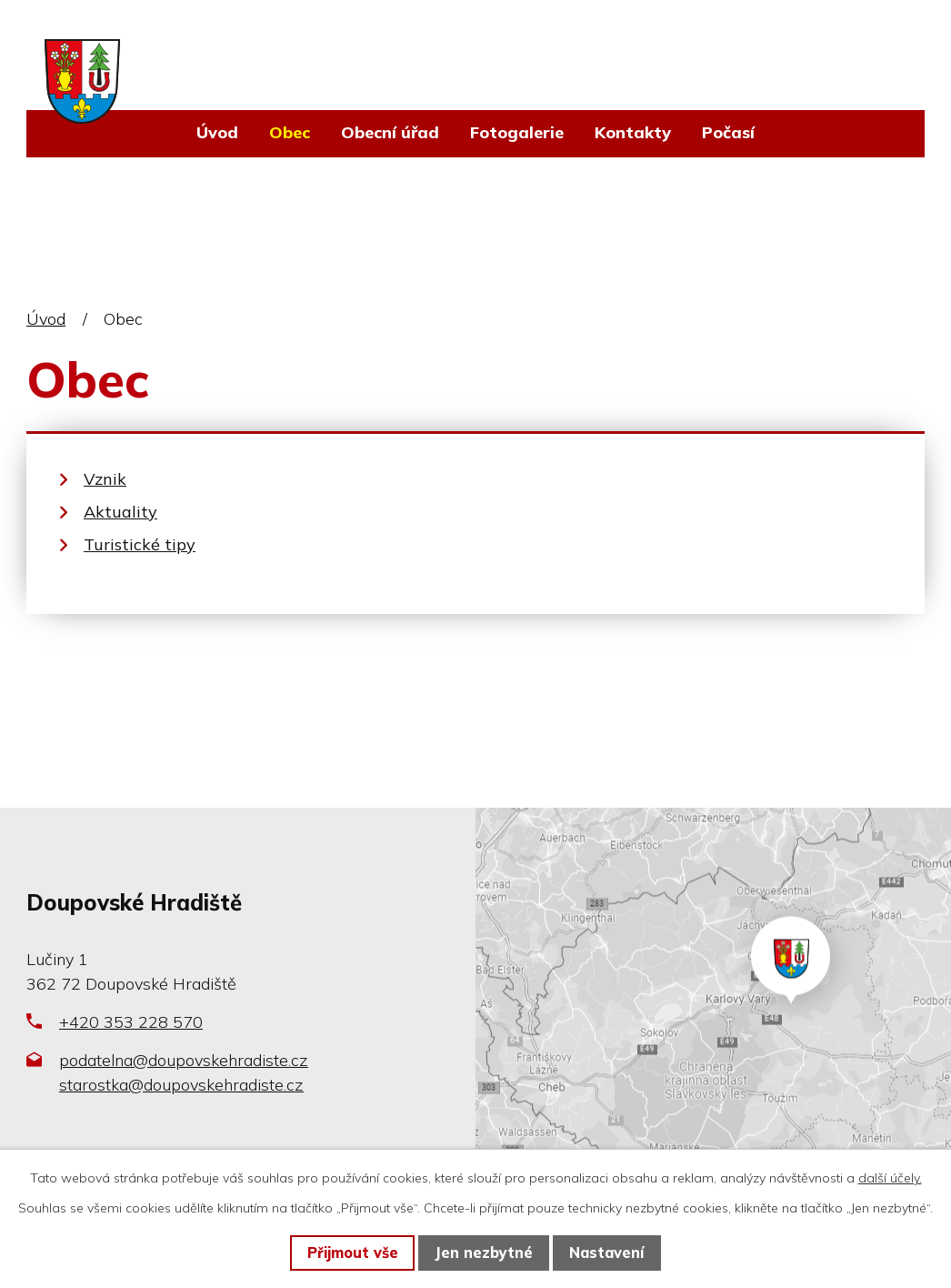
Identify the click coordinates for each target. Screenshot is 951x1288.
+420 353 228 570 (131, 1021)
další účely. (890, 1178)
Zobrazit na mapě (713, 998)
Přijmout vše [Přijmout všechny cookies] (352, 1252)
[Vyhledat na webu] (816, 58)
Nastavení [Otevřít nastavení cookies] (606, 1252)
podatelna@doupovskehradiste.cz (183, 1060)
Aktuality (120, 511)
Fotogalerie (517, 132)
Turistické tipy (139, 544)
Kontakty (633, 132)
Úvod (217, 132)
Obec (289, 132)
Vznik (105, 478)
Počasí (728, 132)
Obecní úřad (390, 132)
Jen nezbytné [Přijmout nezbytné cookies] (484, 1252)
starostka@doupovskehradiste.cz (181, 1084)
